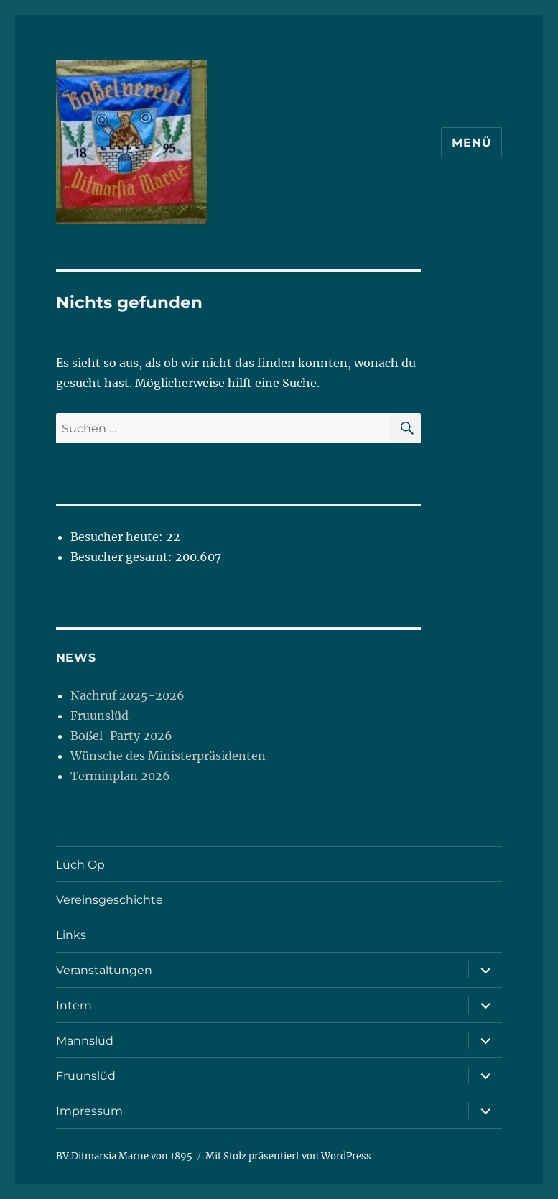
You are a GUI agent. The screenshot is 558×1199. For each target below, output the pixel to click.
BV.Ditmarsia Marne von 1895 (124, 1156)
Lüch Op (80, 864)
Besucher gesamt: (122, 557)
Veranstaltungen (104, 970)
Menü (471, 142)
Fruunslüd (99, 715)
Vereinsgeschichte (109, 900)
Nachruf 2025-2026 (127, 695)
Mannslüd (84, 1040)
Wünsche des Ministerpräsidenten (168, 756)
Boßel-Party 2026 (121, 735)
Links (71, 935)
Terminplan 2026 (120, 776)
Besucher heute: (118, 536)
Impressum (89, 1111)
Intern (74, 1005)
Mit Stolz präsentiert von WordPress (288, 1156)
